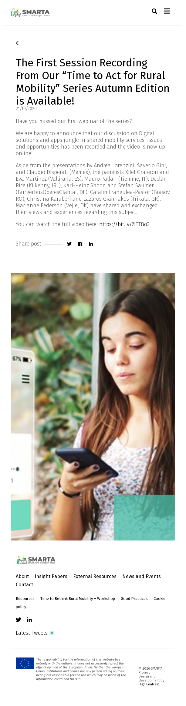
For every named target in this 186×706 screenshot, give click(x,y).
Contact (24, 584)
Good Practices (134, 598)
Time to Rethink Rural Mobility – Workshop (77, 598)
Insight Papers (51, 576)
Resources (25, 598)
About (22, 576)
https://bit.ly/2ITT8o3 (124, 224)
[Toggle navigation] (166, 12)
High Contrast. (149, 684)
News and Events (141, 576)
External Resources (95, 576)
